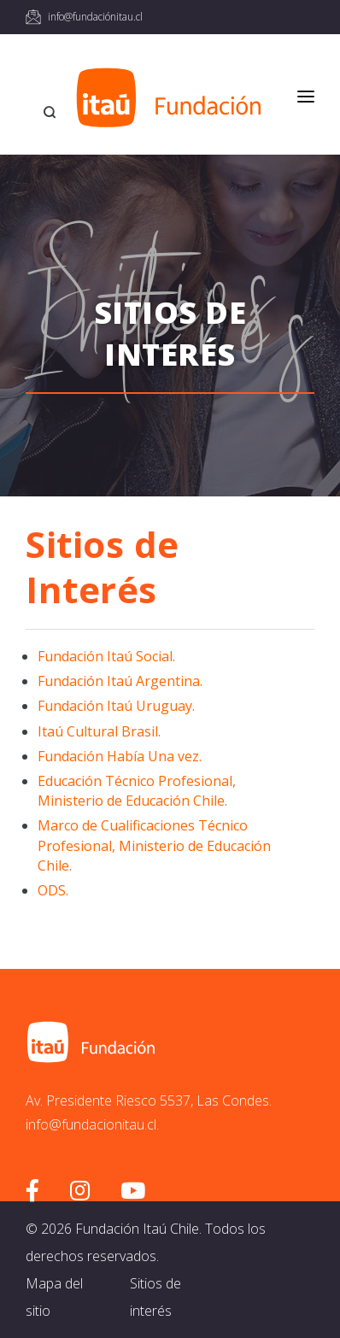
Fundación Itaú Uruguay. (116, 705)
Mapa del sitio (54, 1297)
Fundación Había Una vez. (120, 756)
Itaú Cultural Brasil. (99, 731)
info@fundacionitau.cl (91, 1124)
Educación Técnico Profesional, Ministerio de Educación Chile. (137, 791)
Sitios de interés (155, 1297)
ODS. (53, 890)
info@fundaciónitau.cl (95, 16)
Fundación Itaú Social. (106, 656)
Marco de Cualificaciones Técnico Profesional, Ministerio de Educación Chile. (154, 845)
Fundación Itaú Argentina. (120, 681)
